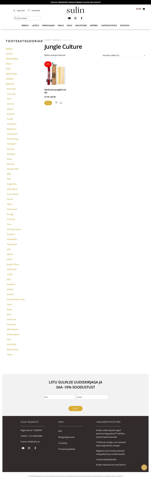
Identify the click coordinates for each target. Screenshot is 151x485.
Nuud (9, 304)
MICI (9, 279)
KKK (60, 431)
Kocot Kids (11, 89)
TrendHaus (11, 124)
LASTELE (35, 25)
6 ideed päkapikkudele (106, 459)
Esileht (47, 40)
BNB (9, 179)
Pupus (9, 309)
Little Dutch (12, 134)
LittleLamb (11, 269)
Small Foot (11, 319)
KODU (69, 25)
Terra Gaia (11, 324)
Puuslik (10, 119)
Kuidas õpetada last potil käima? (111, 464)
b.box (9, 159)
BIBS (9, 174)
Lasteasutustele (109, 25)
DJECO (9, 204)
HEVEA (10, 254)
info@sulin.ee (33, 441)
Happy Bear (12, 244)
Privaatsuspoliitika (66, 449)
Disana (10, 199)
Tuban (9, 354)
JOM (9, 249)
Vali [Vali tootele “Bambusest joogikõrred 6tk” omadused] (48, 103)
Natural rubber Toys (16, 299)
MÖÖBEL (94, 25)
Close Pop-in (12, 189)
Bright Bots (12, 184)
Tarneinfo (62, 443)
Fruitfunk (11, 234)
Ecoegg (10, 214)
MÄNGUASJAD (48, 25)
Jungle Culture (13, 264)
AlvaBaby (11, 154)
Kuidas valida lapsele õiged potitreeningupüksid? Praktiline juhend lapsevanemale (110, 433)
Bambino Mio (13, 169)
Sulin (9, 339)
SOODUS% (124, 25)
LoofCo (10, 274)
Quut (9, 314)
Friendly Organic (14, 229)
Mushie (10, 289)
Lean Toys (11, 94)
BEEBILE (25, 25)
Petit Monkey (13, 139)
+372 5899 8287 (35, 436)
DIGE (9, 99)
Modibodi (11, 284)
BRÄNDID (56, 40)
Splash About (12, 349)
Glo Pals (10, 104)
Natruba (10, 149)
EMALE (61, 25)
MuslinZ (10, 294)
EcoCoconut (12, 209)
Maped (10, 109)
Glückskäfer (12, 239)
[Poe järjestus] (124, 56)
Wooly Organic (13, 334)
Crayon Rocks (12, 194)
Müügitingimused (66, 437)
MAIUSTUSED (81, 25)
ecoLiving (11, 219)
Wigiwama (11, 129)
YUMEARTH (12, 144)
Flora (9, 224)
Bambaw (11, 164)
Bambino (11, 114)
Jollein (9, 259)
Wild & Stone (12, 329)
